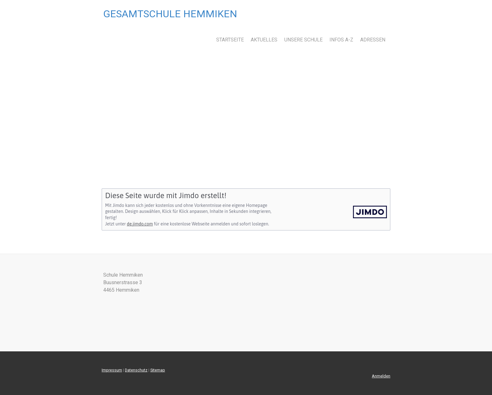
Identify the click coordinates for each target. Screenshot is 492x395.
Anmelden (381, 376)
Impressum (112, 370)
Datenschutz (136, 370)
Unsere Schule (303, 40)
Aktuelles (264, 40)
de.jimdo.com (140, 223)
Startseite (230, 40)
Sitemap (157, 370)
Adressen (372, 40)
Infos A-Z (341, 40)
